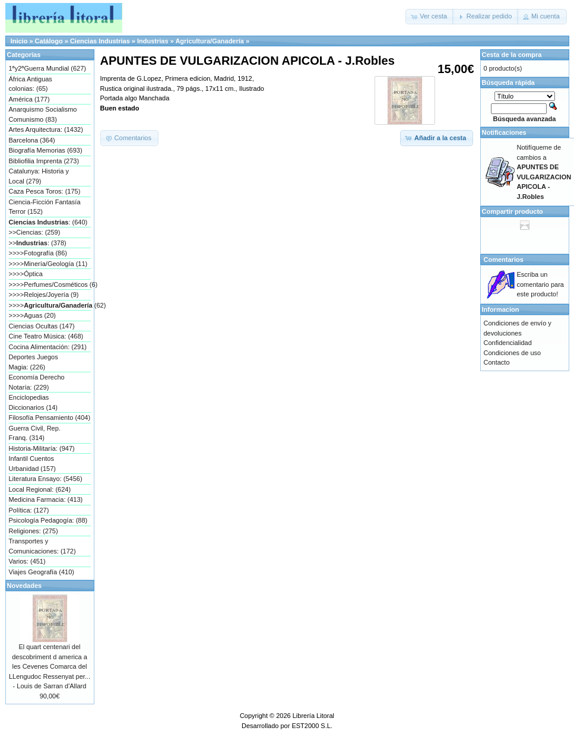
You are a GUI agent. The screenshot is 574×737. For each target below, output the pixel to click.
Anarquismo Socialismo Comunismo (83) (43, 114)
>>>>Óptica (26, 273)
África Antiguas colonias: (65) (30, 84)
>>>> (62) (50, 305)
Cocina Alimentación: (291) (48, 346)
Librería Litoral (313, 715)
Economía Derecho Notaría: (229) (37, 382)
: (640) (48, 222)
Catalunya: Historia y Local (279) (39, 176)
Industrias (153, 41)
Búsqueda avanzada (524, 118)
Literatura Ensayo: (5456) (46, 478)
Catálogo (49, 41)
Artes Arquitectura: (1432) (46, 129)
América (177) (29, 99)
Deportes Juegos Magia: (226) (33, 362)
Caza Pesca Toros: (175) (45, 191)
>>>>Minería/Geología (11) (48, 263)
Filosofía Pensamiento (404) (50, 417)
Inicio (19, 41)
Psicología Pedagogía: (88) (48, 520)
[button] (429, 16)
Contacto (497, 362)
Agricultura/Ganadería (209, 41)
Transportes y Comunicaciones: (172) (42, 546)
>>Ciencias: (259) (35, 232)
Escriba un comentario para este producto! (541, 284)
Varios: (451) (27, 561)
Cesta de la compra (512, 54)
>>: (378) (37, 242)
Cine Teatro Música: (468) (46, 336)
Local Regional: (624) (40, 489)
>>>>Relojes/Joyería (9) (44, 294)
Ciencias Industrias (100, 41)
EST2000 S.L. (311, 725)
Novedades (24, 585)
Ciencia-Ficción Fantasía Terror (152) (45, 207)
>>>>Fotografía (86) (38, 253)
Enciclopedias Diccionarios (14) (33, 402)
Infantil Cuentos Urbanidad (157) (32, 463)
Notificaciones (504, 132)
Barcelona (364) (32, 140)
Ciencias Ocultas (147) (42, 326)
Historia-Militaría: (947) (42, 448)
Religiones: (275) (33, 530)
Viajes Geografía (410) (41, 571)
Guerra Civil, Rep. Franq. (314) (35, 433)
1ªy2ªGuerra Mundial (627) (47, 68)
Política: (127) (29, 510)
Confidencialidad (508, 342)
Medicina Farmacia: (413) (46, 499)
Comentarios (503, 259)
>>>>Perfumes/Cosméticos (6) (50, 284)
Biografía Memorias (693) (46, 150)
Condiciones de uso (512, 352)
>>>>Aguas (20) (32, 315)
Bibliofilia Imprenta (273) (44, 161)
